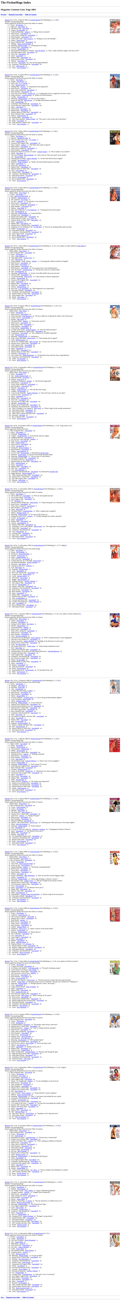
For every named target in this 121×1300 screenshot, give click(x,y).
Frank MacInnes (27, 1274)
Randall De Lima (22, 138)
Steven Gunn (21, 555)
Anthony (27, 32)
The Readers (19, 25)
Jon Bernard (25, 394)
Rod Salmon (22, 353)
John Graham (20, 1207)
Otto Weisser (20, 81)
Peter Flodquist (20, 256)
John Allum (21, 27)
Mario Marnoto (21, 235)
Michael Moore (22, 198)
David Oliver (30, 1113)
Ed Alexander (21, 30)
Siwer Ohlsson (23, 1269)
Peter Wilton (23, 193)
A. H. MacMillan (23, 288)
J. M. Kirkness (25, 865)
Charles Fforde (20, 442)
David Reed (36, 894)
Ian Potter (22, 415)
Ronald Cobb (54, 471)
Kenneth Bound (35, 20)
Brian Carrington (25, 952)
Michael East (25, 749)
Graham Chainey (42, 151)
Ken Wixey (26, 1024)
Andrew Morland (31, 158)
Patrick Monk (25, 453)
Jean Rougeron (21, 160)
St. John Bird (37, 227)
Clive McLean (25, 1038)
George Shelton (21, 1173)
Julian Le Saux (28, 880)
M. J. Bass (34, 1170)
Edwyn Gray (34, 822)
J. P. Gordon (32, 140)
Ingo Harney (19, 259)
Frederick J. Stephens (38, 829)
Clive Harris (24, 858)
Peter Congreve (28, 39)
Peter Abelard (19, 1091)
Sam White (25, 28)
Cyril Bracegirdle (33, 968)
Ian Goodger (24, 578)
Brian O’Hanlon (23, 162)
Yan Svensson (21, 672)
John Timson (25, 995)
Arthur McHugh (28, 155)
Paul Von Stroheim (21, 636)
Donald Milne (22, 49)
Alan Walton (22, 564)
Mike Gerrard (33, 341)
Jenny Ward (37, 408)
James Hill (21, 687)
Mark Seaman (29, 1250)
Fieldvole (29, 566)
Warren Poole (21, 40)
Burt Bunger (20, 531)
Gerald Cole (31, 93)
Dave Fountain (22, 1151)
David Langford (23, 723)
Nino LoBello (29, 1190)
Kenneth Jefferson (30, 761)
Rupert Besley (27, 574)
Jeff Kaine (17, 501)
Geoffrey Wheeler (29, 581)
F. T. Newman (27, 944)
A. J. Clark (30, 218)
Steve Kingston (21, 68)
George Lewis (28, 258)
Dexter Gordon (30, 119)
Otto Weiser (21, 388)
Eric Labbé (22, 1076)
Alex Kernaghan (30, 1052)
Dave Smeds (32, 970)
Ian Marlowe (20, 446)
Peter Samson (26, 812)
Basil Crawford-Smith (24, 44)
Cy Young (29, 1201)
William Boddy (22, 45)
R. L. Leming (23, 83)
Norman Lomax (25, 894)
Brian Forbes (28, 100)
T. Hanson (31, 1103)
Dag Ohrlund (24, 1005)
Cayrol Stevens (22, 915)
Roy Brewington (21, 644)
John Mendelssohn (53, 651)
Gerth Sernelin (20, 66)
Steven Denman (26, 1036)
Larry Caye (20, 379)
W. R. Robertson (32, 210)
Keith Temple (19, 1136)
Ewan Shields (26, 318)
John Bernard (19, 689)
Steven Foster (44, 453)
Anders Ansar (31, 646)
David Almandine (24, 554)
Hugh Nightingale (28, 355)
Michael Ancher (20, 85)
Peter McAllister (40, 50)
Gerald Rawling (27, 95)
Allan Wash (20, 834)
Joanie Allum (21, 982)
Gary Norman (20, 170)
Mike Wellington (29, 875)
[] (58, 20)
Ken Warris (24, 199)
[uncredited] (24, 33)
